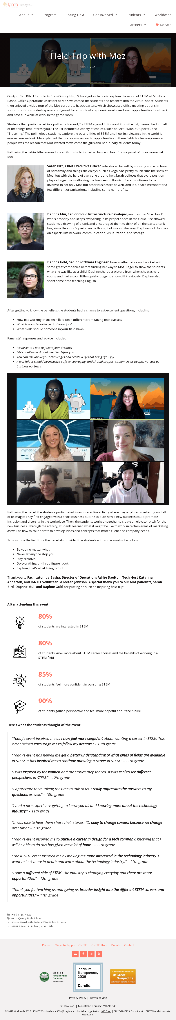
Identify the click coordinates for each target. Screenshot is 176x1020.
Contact (129, 945)
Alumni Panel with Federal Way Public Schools (38, 922)
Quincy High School (29, 918)
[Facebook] (83, 954)
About (28, 15)
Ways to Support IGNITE (71, 945)
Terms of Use (98, 998)
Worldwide (163, 15)
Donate (116, 945)
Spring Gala (75, 15)
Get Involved (107, 15)
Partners (139, 25)
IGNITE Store (99, 945)
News (27, 914)
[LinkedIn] (75, 954)
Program (50, 15)
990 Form (106, 1011)
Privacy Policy (77, 998)
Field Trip (17, 914)
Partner (47, 945)
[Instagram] (91, 954)
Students (138, 15)
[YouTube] (99, 954)
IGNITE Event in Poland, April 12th (32, 926)
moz (14, 918)
